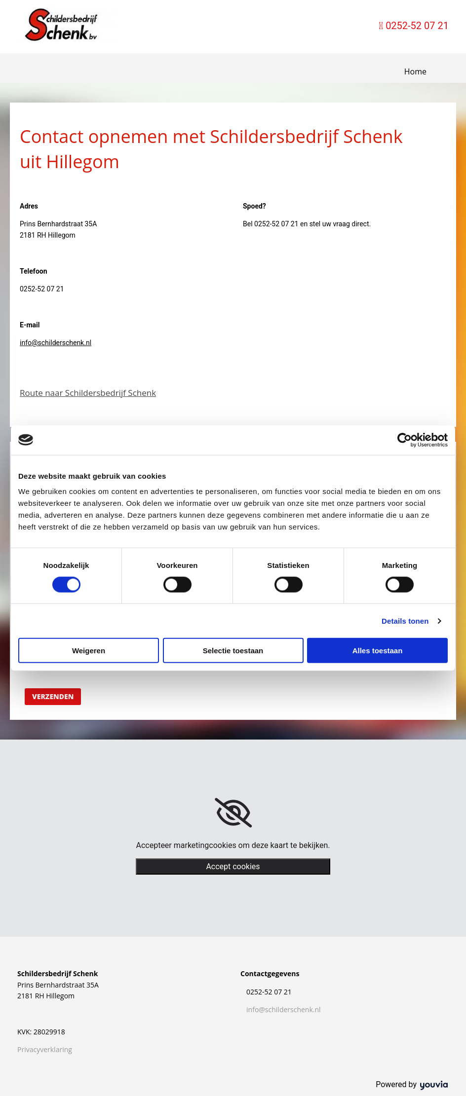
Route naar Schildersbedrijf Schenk (88, 392)
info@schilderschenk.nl (55, 343)
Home (415, 71)
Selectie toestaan (233, 650)
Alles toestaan (377, 650)
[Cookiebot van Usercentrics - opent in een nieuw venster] (404, 439)
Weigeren (88, 650)
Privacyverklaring (44, 1049)
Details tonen (405, 620)
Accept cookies (233, 866)
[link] (233, 813)
